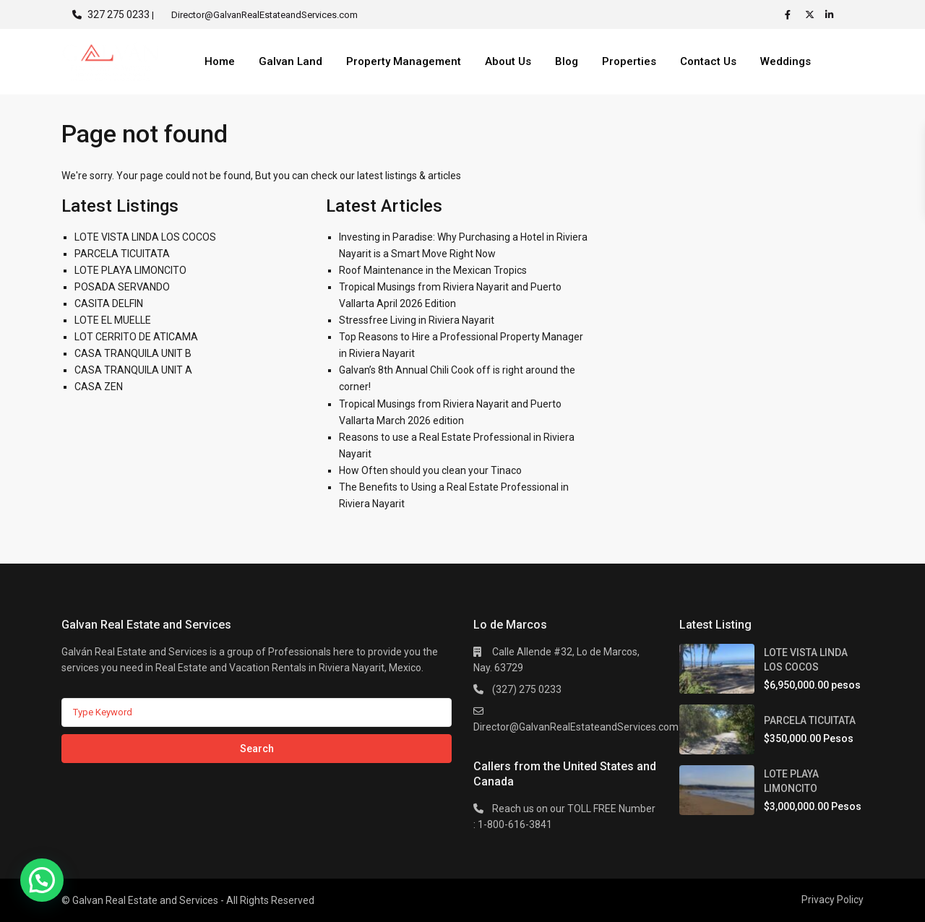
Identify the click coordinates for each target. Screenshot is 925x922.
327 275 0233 (118, 14)
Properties (629, 61)
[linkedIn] (832, 14)
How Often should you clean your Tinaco (430, 470)
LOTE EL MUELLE (112, 320)
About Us (508, 61)
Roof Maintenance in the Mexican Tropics (433, 270)
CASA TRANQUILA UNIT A (133, 370)
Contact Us (708, 61)
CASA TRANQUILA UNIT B (133, 353)
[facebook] (791, 14)
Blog (566, 61)
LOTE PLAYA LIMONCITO (130, 270)
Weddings (785, 61)
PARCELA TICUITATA (122, 253)
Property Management (403, 61)
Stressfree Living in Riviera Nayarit (416, 320)
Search (257, 748)
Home (220, 61)
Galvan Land (290, 61)
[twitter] (811, 14)
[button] (42, 880)
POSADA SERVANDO (122, 287)
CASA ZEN (98, 386)
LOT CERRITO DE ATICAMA (136, 336)
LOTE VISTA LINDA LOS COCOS (145, 237)
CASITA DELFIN (108, 303)
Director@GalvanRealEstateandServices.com (576, 727)
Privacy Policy (832, 899)
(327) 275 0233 (527, 689)
